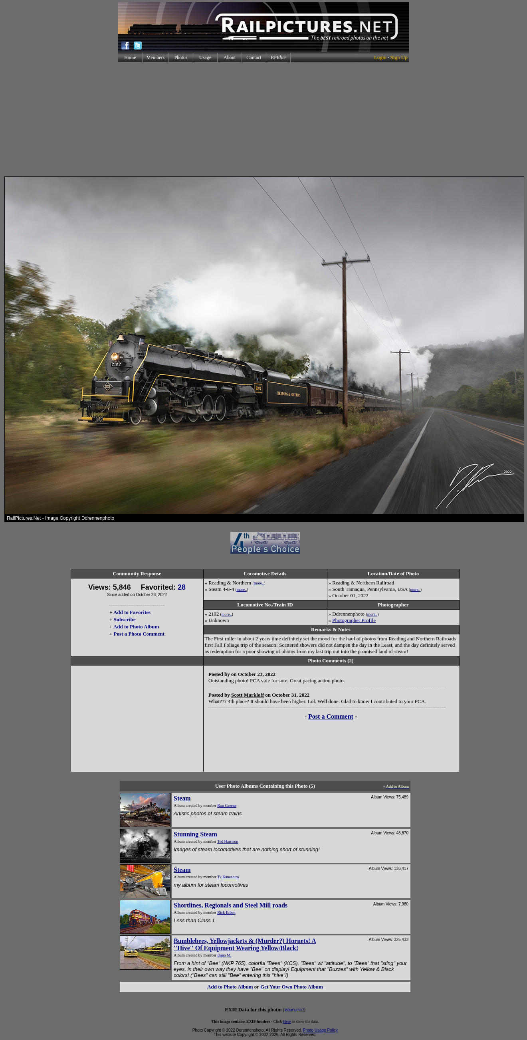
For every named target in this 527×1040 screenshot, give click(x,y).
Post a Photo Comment (139, 634)
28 (182, 587)
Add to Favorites (132, 612)
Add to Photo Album (136, 627)
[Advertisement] (263, 119)
